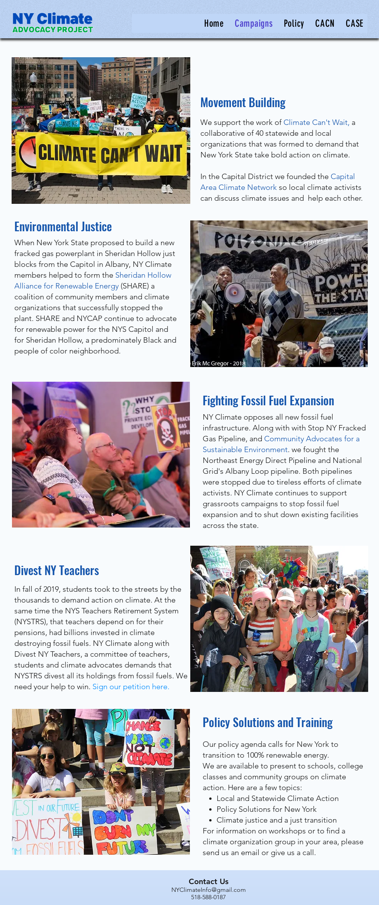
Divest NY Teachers (56, 570)
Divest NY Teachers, (48, 654)
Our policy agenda (234, 744)
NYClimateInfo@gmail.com (208, 889)
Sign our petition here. (130, 686)
